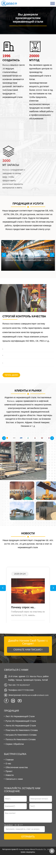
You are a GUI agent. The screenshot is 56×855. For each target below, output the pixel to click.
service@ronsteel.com (38, 695)
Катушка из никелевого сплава (21, 735)
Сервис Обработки (15, 744)
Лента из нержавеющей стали (21, 726)
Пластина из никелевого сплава (22, 730)
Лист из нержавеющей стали (20, 716)
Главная (9, 760)
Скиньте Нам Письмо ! (27, 650)
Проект (9, 771)
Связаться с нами (14, 779)
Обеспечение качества (17, 767)
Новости (10, 775)
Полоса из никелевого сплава (21, 740)
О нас (8, 764)
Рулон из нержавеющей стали (21, 721)
